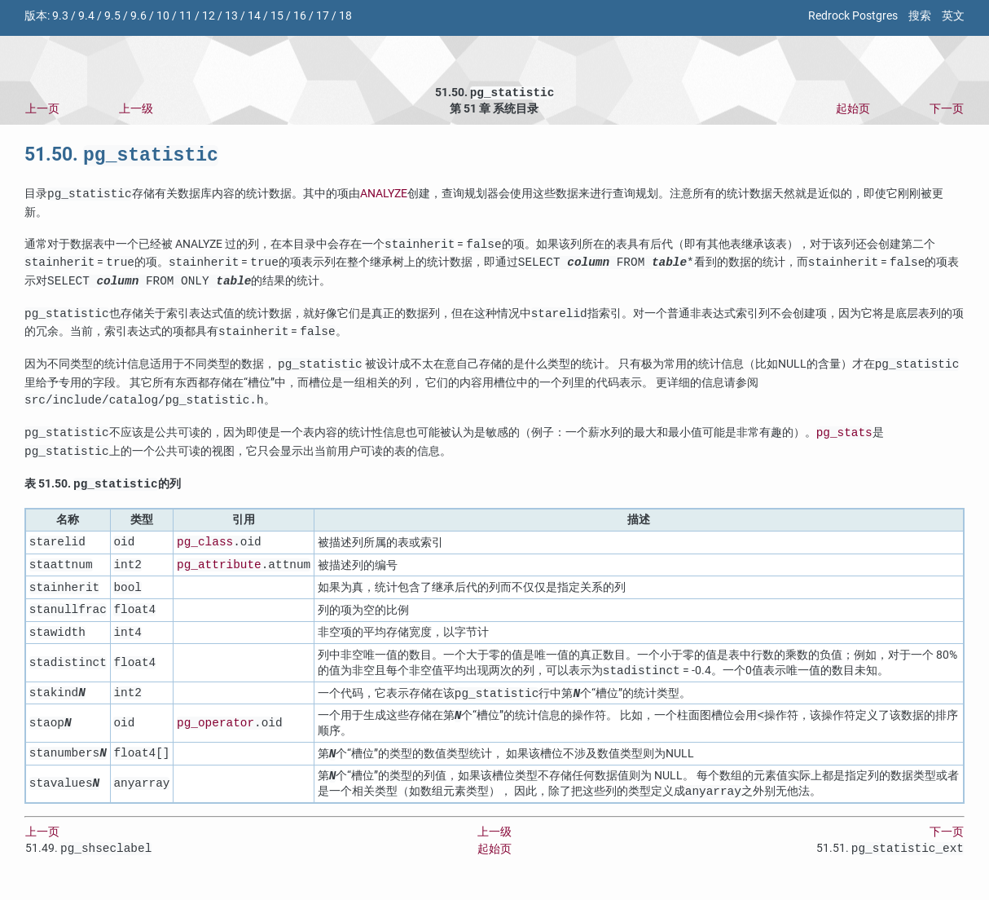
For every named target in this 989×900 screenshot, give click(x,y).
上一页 (42, 110)
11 (185, 16)
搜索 (919, 16)
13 (231, 16)
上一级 (136, 110)
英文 (953, 16)
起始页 (853, 110)
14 (254, 16)
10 (162, 16)
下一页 (947, 110)
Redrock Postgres (853, 16)
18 (345, 16)
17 (322, 16)
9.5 (112, 16)
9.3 (60, 16)
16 (299, 16)
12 (208, 16)
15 (277, 16)
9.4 (86, 16)
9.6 (138, 16)
